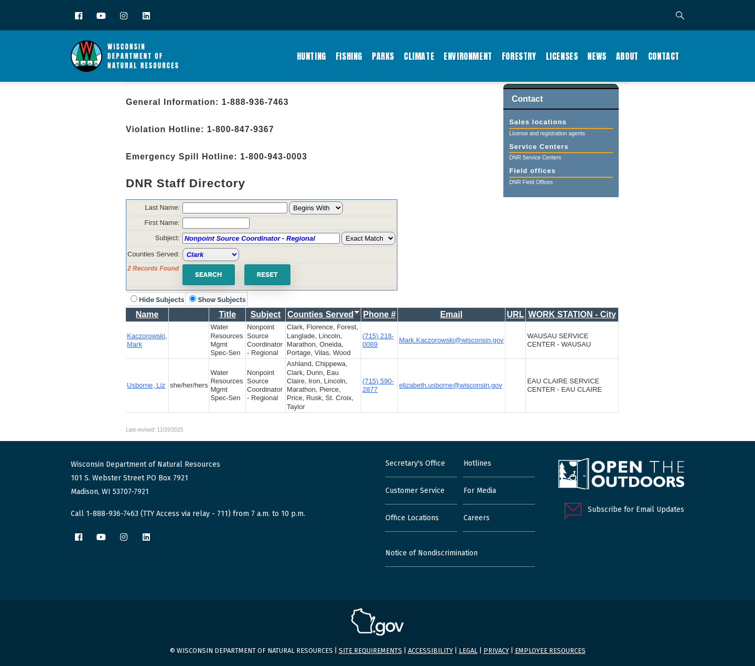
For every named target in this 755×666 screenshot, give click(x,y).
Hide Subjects (161, 300)
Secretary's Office (415, 463)
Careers (476, 517)
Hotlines (477, 463)
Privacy (496, 650)
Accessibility (430, 650)
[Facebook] (79, 16)
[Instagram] (124, 16)
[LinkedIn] (147, 16)
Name (147, 314)
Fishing (349, 56)
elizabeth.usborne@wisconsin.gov (450, 385)
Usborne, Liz (146, 385)
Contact (664, 56)
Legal (468, 650)
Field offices (532, 174)
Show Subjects (221, 300)
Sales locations (538, 126)
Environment (468, 56)
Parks (383, 56)
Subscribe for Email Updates (636, 509)
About (627, 56)
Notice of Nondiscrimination (431, 553)
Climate (419, 56)
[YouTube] (102, 16)
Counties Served (320, 314)
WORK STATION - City (572, 314)
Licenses (562, 56)
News (596, 56)
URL (515, 314)
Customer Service (415, 490)
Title (227, 314)
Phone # (379, 314)
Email (451, 314)
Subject (266, 314)
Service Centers (538, 150)
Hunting (311, 56)
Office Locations (412, 517)
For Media (479, 490)
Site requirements (370, 650)
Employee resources (550, 650)
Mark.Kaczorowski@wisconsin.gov (451, 340)
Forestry (519, 56)
